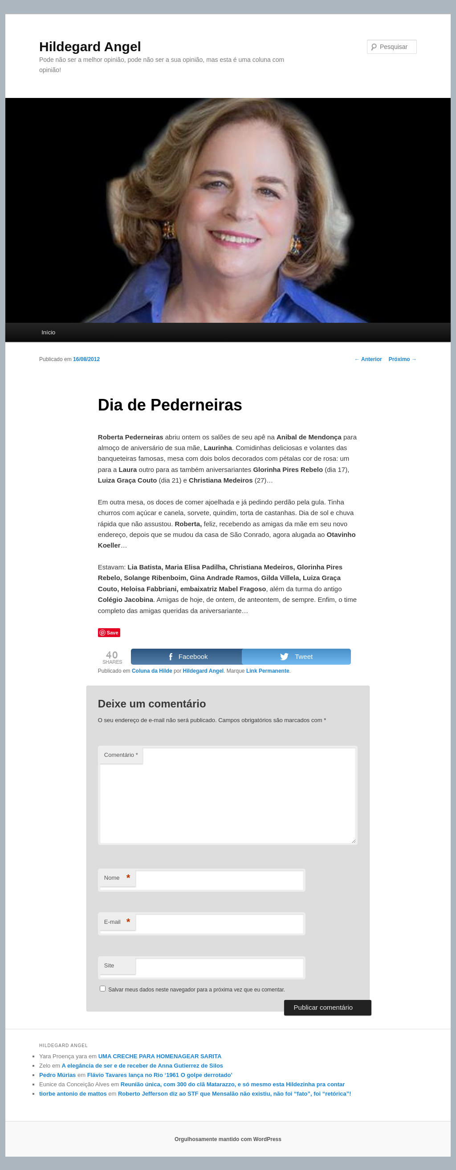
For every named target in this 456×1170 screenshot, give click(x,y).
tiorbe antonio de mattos (73, 1093)
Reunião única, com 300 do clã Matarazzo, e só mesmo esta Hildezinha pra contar (233, 1084)
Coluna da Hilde (152, 671)
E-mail (117, 922)
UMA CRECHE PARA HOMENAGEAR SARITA (160, 1056)
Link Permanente (267, 671)
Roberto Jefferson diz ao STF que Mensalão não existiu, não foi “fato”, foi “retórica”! (234, 1093)
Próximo (403, 359)
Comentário (121, 755)
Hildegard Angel (90, 46)
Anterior (368, 359)
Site (109, 965)
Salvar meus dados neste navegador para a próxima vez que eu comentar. (196, 990)
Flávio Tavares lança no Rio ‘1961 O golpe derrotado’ (159, 1075)
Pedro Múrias (57, 1075)
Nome (117, 878)
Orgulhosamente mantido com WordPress (228, 1139)
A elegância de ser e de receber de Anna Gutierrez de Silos (142, 1065)
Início (48, 332)
